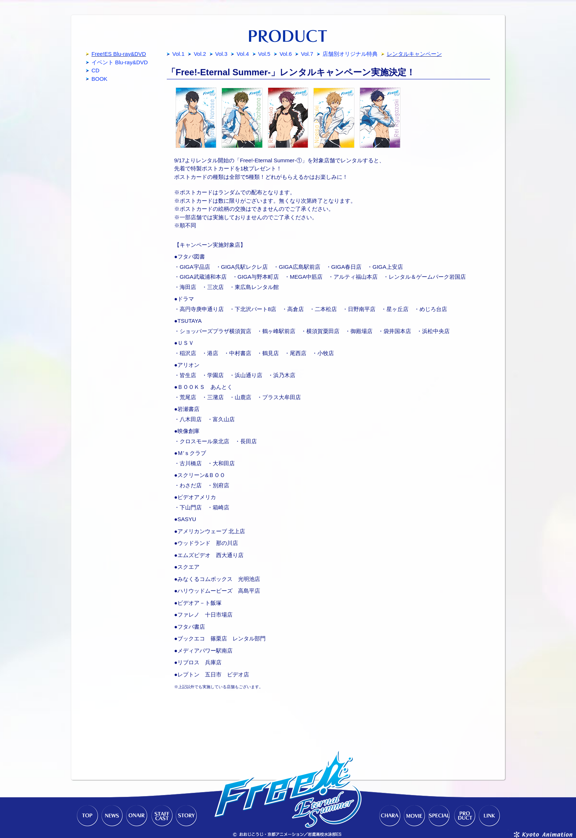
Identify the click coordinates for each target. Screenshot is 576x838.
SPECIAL (439, 816)
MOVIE (414, 816)
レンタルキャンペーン (414, 54)
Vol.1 (178, 54)
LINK (489, 816)
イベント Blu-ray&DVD (119, 62)
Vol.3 (221, 54)
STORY (186, 816)
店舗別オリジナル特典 (350, 54)
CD (95, 70)
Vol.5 (264, 54)
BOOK (99, 79)
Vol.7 (307, 54)
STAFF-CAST (161, 816)
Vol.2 (200, 54)
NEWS (111, 816)
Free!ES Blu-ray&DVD (118, 54)
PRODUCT (464, 816)
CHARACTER (389, 816)
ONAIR (136, 816)
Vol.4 (243, 54)
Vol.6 (286, 54)
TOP (86, 816)
